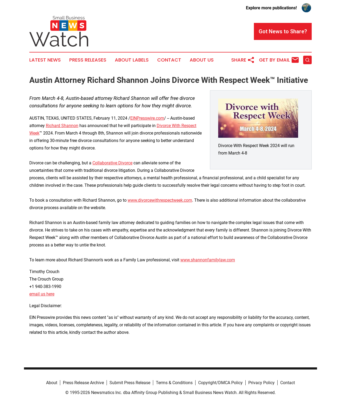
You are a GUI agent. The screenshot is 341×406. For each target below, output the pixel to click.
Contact (169, 60)
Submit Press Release (129, 382)
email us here (41, 294)
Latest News (45, 60)
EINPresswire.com (147, 118)
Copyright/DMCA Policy (220, 382)
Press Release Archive (83, 382)
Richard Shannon (62, 125)
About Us (202, 60)
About (51, 382)
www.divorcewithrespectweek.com (160, 200)
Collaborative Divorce (112, 162)
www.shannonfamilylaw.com (207, 259)
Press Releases (87, 60)
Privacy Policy (261, 382)
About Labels (132, 60)
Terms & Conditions (174, 382)
